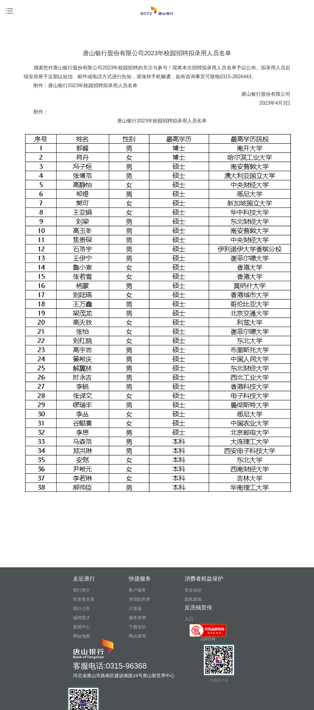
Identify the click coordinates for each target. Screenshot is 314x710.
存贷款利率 (139, 599)
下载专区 (137, 626)
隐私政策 (193, 599)
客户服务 (137, 590)
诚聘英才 (81, 617)
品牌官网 (208, 632)
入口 (189, 618)
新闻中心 (81, 626)
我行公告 (81, 608)
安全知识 (193, 590)
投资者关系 (83, 599)
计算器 (135, 608)
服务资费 (137, 617)
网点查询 (137, 636)
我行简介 (81, 590)
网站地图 (81, 636)
